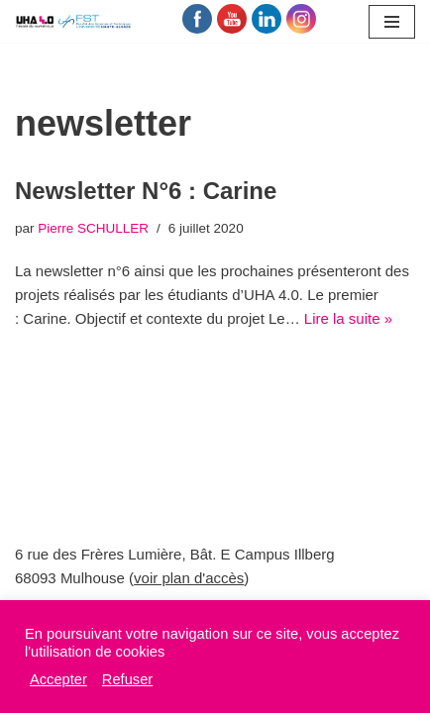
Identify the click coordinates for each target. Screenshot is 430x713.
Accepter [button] (58, 679)
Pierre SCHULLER (93, 228)
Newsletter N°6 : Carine (145, 190)
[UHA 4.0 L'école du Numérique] (74, 21)
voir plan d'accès (189, 577)
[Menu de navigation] (392, 22)
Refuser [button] (127, 679)
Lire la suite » (348, 318)
